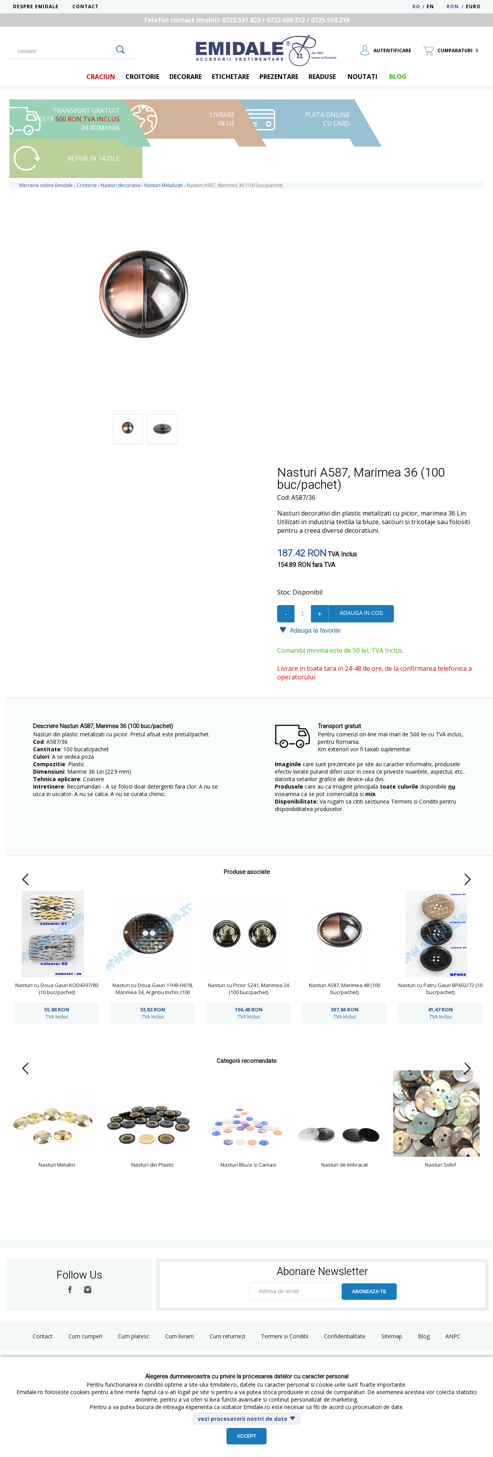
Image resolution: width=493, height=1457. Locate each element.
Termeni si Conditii (284, 1336)
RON (453, 6)
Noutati (362, 76)
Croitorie (142, 76)
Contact (85, 6)
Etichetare (230, 76)
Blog (424, 1336)
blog (398, 76)
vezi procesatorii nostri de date (242, 1418)
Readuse (322, 76)
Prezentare (278, 76)
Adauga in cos (361, 613)
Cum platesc (133, 1336)
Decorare (185, 76)
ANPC (452, 1336)
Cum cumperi (85, 1336)
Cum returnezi (227, 1336)
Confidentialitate (345, 1336)
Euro (473, 6)
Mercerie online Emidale (46, 185)
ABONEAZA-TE (369, 1291)
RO (416, 6)
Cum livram (179, 1336)
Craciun (100, 76)
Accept (246, 1436)
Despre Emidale (36, 6)
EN (436, 6)
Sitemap (391, 1336)
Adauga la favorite (310, 629)
